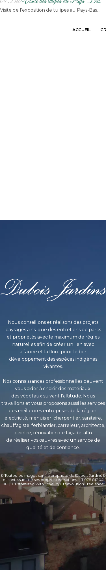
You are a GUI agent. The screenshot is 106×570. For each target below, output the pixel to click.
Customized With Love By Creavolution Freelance (58, 484)
